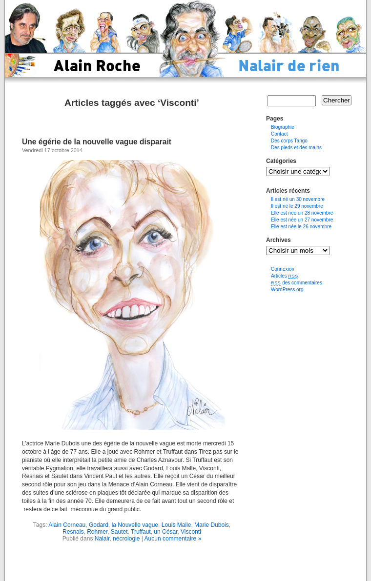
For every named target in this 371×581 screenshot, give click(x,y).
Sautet (119, 531)
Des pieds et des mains (296, 147)
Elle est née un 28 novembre (302, 213)
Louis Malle (176, 524)
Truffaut (141, 531)
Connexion (282, 269)
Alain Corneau (66, 524)
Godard (98, 524)
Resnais (72, 531)
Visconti (191, 531)
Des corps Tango (289, 140)
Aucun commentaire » (173, 538)
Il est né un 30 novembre (298, 199)
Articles (284, 276)
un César (165, 531)
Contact (279, 134)
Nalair (102, 538)
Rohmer (97, 531)
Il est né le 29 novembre (297, 206)
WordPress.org (287, 289)
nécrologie (126, 538)
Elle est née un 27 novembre (302, 219)
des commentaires (296, 282)
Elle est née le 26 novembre (301, 226)
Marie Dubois (211, 524)
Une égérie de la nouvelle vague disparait (96, 142)
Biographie (282, 127)
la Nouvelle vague (135, 524)
